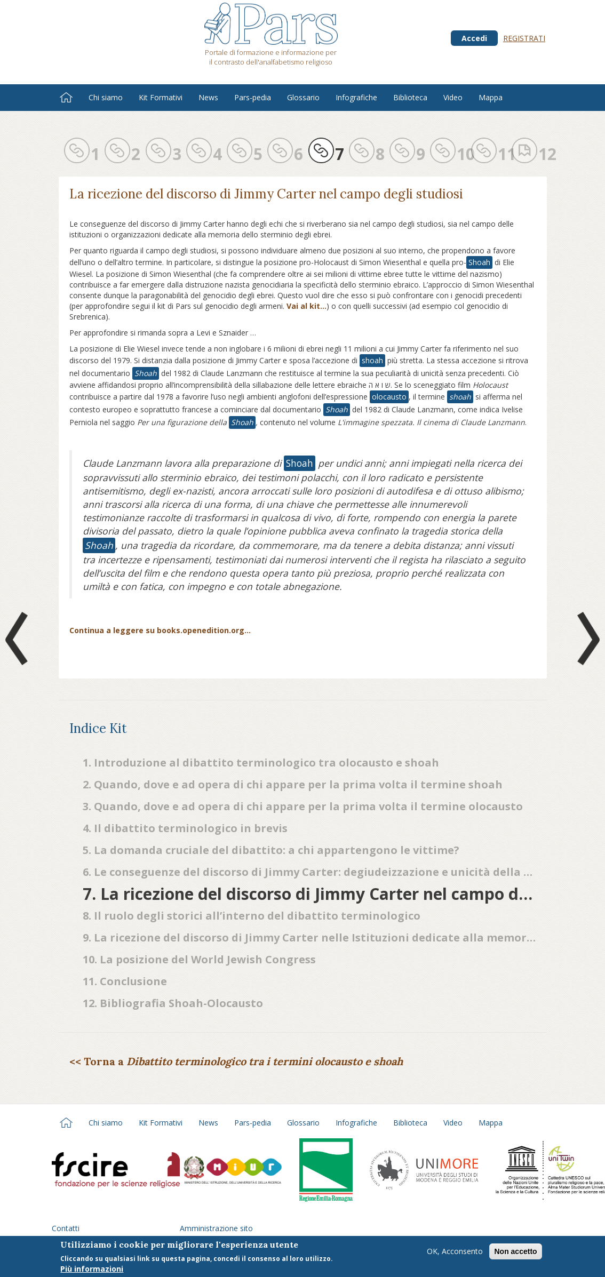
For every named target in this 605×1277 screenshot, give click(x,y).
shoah (372, 360)
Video (453, 97)
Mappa (491, 97)
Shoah (479, 262)
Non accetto (515, 1252)
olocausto (389, 397)
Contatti (65, 1228)
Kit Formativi (160, 97)
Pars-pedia (252, 97)
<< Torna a (236, 1061)
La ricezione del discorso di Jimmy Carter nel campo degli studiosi (266, 194)
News (208, 97)
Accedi (474, 38)
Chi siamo (106, 97)
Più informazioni (91, 1270)
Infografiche (356, 97)
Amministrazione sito (216, 1228)
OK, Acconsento (455, 1252)
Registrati (524, 38)
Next (586, 638)
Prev (18, 638)
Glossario (303, 97)
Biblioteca (410, 97)
